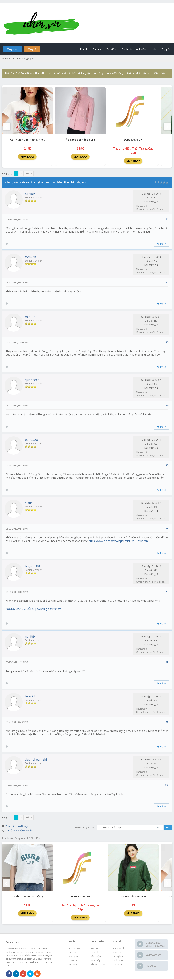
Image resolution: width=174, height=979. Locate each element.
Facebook (119, 948)
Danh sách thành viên (134, 49)
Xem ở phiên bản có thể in (19, 830)
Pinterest (118, 964)
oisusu (29, 503)
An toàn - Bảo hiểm (137, 73)
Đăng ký (31, 49)
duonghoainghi (36, 759)
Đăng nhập (12, 49)
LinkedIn (118, 960)
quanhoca (32, 380)
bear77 (30, 696)
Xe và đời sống (115, 73)
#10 (166, 785)
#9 (167, 721)
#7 (167, 591)
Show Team (98, 964)
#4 (167, 405)
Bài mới (6, 58)
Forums (97, 49)
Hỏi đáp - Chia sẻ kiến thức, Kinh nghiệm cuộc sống (75, 73)
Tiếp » (29, 173)
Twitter (117, 952)
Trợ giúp (166, 49)
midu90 (30, 317)
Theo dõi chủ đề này (17, 826)
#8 (167, 662)
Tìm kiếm (111, 49)
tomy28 (30, 257)
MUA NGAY (27, 156)
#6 (167, 528)
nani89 (30, 194)
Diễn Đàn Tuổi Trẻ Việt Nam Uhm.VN (24, 73)
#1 (167, 219)
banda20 (31, 439)
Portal (83, 49)
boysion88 (32, 566)
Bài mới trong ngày (23, 58)
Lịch (154, 49)
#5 (167, 465)
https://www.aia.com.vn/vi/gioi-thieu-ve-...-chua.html (119, 541)
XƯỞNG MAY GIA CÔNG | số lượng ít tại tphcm (33, 609)
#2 (167, 282)
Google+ (118, 956)
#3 (167, 342)
